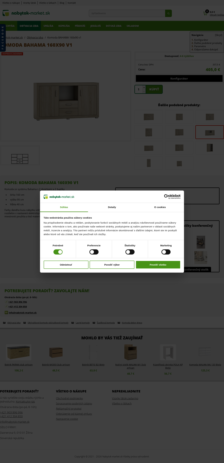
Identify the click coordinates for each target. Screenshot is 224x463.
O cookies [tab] (160, 207)
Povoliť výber (112, 264)
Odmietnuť (66, 264)
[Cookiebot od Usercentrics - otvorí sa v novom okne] (166, 196)
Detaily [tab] (112, 207)
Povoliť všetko (158, 264)
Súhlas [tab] (64, 207)
